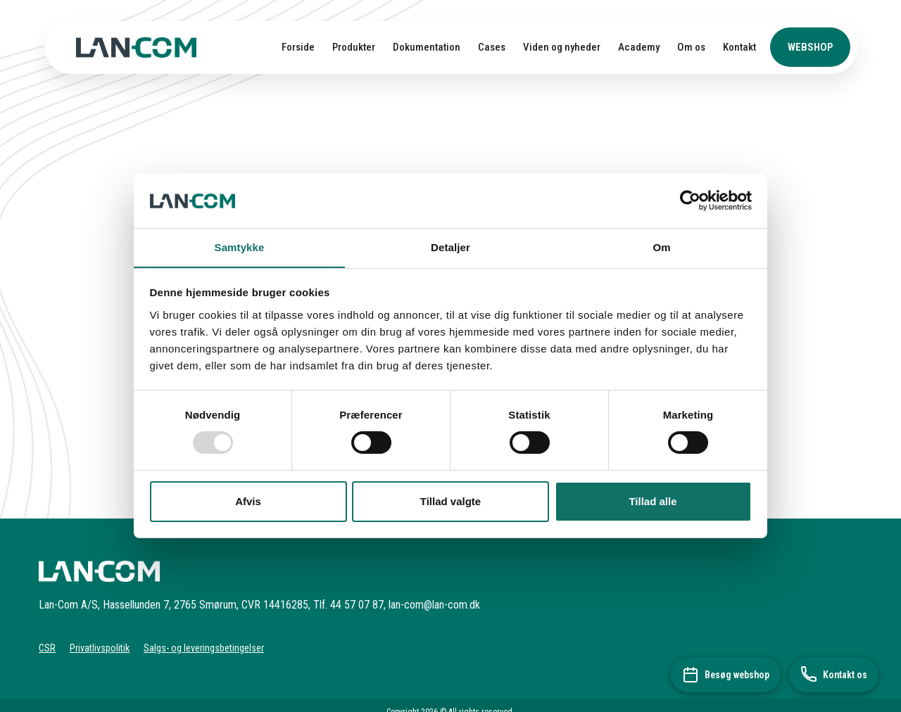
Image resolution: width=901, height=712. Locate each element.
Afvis (248, 501)
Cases (491, 47)
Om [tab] (661, 247)
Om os (691, 47)
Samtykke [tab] (240, 247)
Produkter (353, 47)
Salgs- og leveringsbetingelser (204, 648)
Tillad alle (652, 501)
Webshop (810, 47)
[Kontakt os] (833, 674)
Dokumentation (426, 47)
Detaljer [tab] (450, 247)
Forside (298, 47)
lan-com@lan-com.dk (434, 604)
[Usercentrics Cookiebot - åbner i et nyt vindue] (690, 200)
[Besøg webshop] (726, 674)
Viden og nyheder (561, 47)
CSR (47, 648)
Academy (639, 47)
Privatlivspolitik (100, 648)
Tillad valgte (450, 501)
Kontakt (739, 47)
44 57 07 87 (357, 604)
